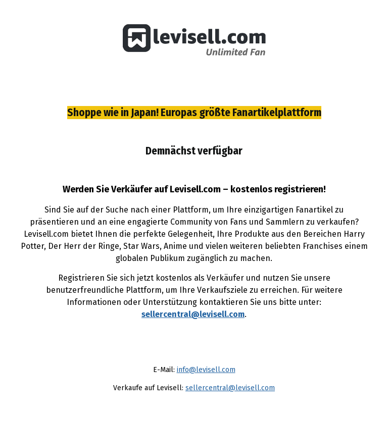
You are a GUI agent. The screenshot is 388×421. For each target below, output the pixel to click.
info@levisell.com (206, 369)
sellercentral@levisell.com (193, 314)
